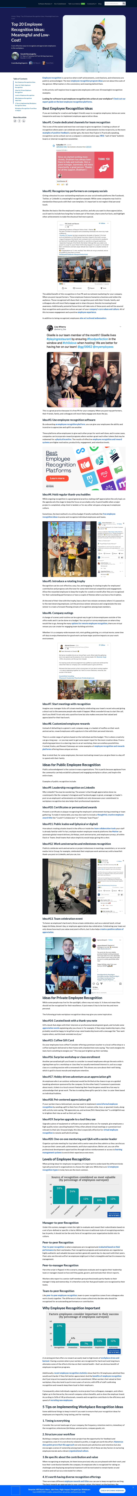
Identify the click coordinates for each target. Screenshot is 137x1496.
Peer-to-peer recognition (53, 1247)
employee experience (87, 312)
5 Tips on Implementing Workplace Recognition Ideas (25, 104)
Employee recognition (51, 78)
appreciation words (50, 1028)
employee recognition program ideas (87, 81)
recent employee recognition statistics (70, 1373)
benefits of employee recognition (107, 1376)
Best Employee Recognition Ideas (25, 82)
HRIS (102, 136)
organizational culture (78, 1451)
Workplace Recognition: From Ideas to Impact (26, 109)
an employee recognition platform (70, 424)
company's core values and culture (104, 309)
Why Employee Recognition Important (23, 99)
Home (13, 16)
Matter (115, 831)
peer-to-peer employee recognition (61, 1295)
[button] (45, 3)
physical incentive (63, 439)
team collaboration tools (105, 828)
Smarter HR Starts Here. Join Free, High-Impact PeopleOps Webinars (59, 1489)
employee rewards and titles (76, 1481)
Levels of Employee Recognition (24, 95)
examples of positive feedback (55, 133)
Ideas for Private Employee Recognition (23, 91)
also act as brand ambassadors (92, 318)
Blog (18, 16)
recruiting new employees (61, 1400)
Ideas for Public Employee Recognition (23, 86)
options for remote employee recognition (89, 623)
